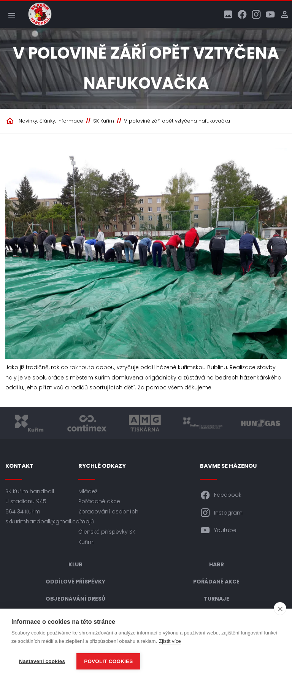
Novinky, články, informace (51, 120)
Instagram (221, 512)
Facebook (220, 495)
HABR (216, 564)
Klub (75, 564)
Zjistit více (170, 641)
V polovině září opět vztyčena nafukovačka (177, 120)
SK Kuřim (103, 120)
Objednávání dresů (75, 598)
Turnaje (216, 598)
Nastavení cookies (42, 661)
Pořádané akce (99, 501)
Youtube (218, 530)
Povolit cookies (108, 661)
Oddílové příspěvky (75, 581)
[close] (280, 608)
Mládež (87, 491)
